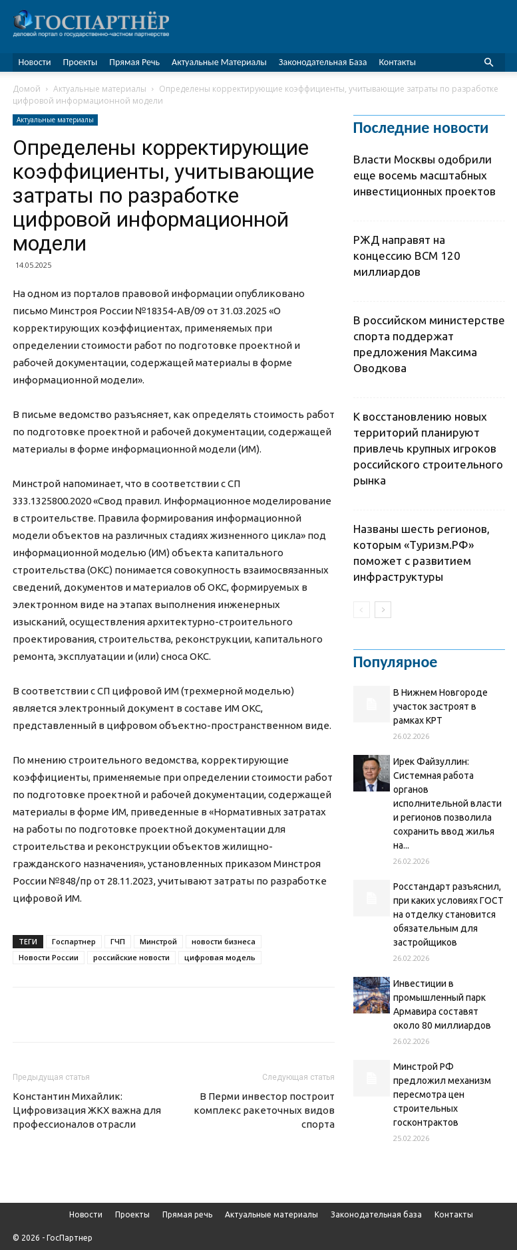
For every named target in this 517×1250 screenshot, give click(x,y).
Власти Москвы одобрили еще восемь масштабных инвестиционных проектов (424, 175)
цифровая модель (220, 957)
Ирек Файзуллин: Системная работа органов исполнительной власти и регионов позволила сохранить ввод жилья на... (447, 803)
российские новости (131, 957)
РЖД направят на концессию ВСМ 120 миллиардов (406, 255)
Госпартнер (74, 941)
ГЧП (117, 941)
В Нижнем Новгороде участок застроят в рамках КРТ (440, 706)
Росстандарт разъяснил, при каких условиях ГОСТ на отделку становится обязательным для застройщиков (448, 914)
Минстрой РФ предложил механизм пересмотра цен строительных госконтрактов (442, 1094)
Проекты (80, 62)
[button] (489, 62)
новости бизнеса (224, 941)
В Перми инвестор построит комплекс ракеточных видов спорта (264, 1110)
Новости (35, 62)
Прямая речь (134, 62)
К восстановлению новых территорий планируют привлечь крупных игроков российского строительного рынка (428, 448)
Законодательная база (323, 62)
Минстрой (158, 941)
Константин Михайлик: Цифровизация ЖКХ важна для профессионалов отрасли (87, 1110)
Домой (27, 88)
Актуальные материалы (219, 62)
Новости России (49, 957)
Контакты (397, 62)
